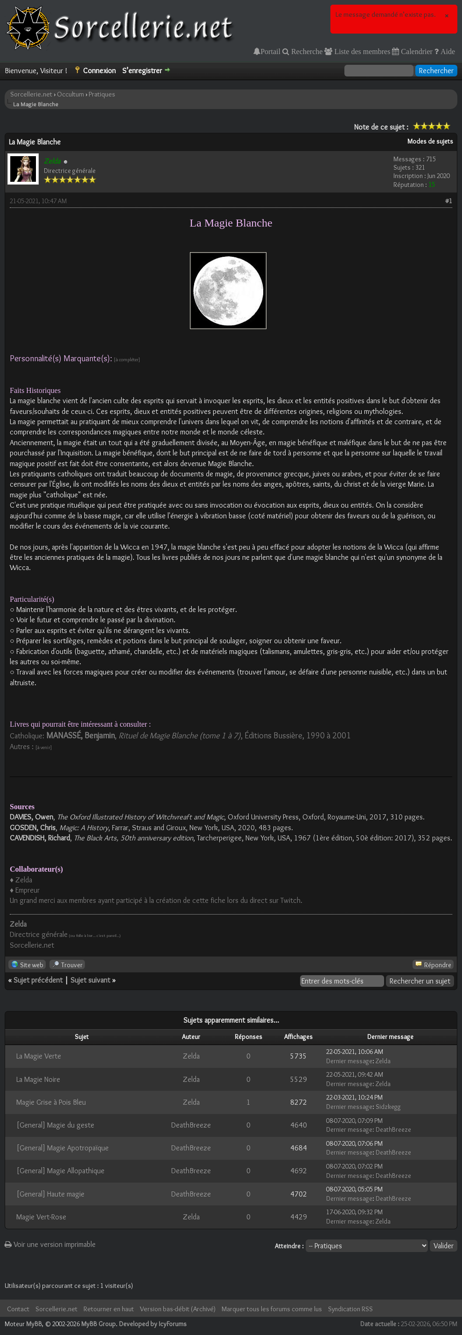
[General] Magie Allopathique (60, 1170)
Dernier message (349, 1061)
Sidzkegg (388, 1106)
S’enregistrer (142, 70)
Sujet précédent (38, 980)
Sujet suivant (90, 980)
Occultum (70, 94)
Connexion (99, 70)
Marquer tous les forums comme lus (272, 1309)
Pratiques (102, 94)
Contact (18, 1309)
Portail (270, 51)
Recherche (306, 51)
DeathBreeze (191, 1125)
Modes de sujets (430, 141)
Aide (447, 51)
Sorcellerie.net (31, 94)
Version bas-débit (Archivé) (178, 1309)
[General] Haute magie (50, 1194)
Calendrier (416, 51)
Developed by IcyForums (153, 1324)
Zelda (191, 1056)
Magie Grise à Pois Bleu (51, 1102)
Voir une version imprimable (50, 1244)
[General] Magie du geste (55, 1125)
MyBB (34, 1324)
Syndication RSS (350, 1309)
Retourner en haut (109, 1309)
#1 (448, 201)
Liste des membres (361, 51)
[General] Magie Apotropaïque (62, 1147)
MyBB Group (98, 1324)
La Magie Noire (38, 1079)
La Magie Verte (38, 1056)
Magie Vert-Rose (41, 1216)
